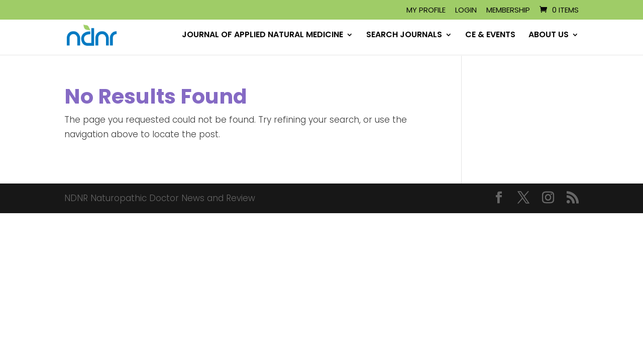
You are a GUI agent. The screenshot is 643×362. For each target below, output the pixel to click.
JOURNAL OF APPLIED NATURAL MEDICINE (262, 36)
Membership (508, 10)
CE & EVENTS (490, 36)
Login (466, 10)
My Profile (426, 10)
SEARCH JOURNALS (404, 36)
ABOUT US (548, 36)
